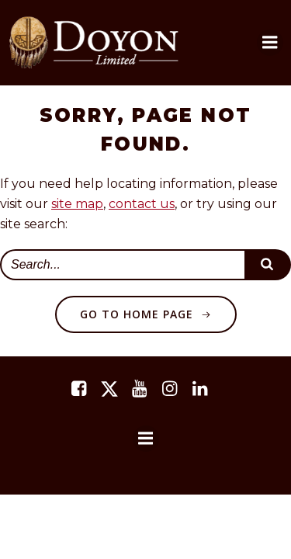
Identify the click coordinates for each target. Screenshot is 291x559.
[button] (270, 43)
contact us (142, 203)
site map (77, 203)
